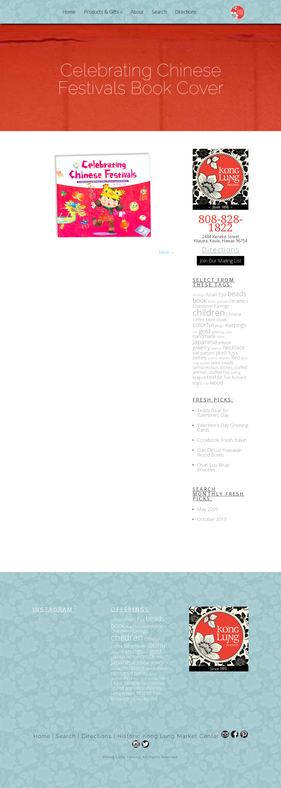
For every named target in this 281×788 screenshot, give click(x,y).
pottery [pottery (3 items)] (200, 357)
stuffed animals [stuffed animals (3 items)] (125, 688)
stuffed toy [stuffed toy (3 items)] (219, 372)
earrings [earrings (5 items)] (235, 324)
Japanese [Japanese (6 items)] (205, 342)
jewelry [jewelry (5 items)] (201, 347)
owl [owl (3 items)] (196, 353)
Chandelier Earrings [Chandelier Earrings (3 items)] (211, 306)
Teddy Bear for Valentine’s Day (213, 412)
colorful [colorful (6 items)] (203, 324)
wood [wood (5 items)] (216, 382)
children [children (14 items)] (209, 312)
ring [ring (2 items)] (196, 363)
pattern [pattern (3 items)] (207, 353)
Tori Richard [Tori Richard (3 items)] (234, 377)
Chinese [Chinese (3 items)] (233, 314)
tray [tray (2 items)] (206, 383)
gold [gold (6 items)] (205, 331)
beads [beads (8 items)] (237, 293)
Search (159, 12)
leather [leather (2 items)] (216, 348)
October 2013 (211, 519)
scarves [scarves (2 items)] (205, 363)
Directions (186, 12)
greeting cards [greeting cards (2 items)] (222, 332)
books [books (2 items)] (211, 301)
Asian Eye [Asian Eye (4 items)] (216, 294)
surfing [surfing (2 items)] (235, 372)
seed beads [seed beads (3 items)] (222, 362)
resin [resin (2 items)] (244, 358)
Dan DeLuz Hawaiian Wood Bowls (219, 452)
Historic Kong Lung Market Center (168, 736)
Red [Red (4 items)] (235, 357)
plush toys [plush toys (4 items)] (227, 352)
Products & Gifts (101, 12)
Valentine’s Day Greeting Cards (222, 427)
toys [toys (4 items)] (197, 382)
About (137, 12)
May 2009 (207, 509)
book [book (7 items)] (200, 300)
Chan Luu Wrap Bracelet (213, 467)
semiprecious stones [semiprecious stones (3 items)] (213, 367)
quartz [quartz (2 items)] (213, 358)
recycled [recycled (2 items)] (224, 358)
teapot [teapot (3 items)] (199, 377)
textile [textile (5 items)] (214, 377)
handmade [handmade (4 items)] (204, 336)
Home (69, 12)
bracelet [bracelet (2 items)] (222, 301)
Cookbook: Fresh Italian (222, 440)
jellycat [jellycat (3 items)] (224, 342)
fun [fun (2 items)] (195, 332)
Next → (167, 252)
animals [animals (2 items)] (199, 295)
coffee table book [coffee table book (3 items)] (210, 319)
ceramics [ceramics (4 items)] (238, 300)
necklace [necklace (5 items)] (234, 347)
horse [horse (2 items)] (220, 337)
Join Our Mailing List (220, 260)
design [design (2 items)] (219, 326)
